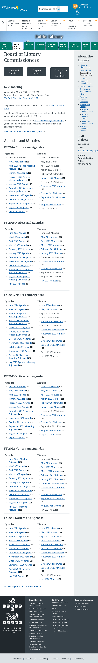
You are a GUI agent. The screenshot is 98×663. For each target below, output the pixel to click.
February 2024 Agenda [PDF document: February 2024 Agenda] (19, 327)
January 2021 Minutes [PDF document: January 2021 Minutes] (51, 548)
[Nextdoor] (19, 605)
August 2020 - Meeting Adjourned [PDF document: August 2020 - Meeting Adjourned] (20, 570)
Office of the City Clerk (59, 622)
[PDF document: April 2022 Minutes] (51, 467)
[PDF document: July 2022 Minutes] (51, 434)
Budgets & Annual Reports (86, 82)
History (83, 94)
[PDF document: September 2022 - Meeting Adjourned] (21, 428)
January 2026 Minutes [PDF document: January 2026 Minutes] (51, 178)
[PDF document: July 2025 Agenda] (18, 211)
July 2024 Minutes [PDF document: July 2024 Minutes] (49, 280)
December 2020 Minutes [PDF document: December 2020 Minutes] (52, 552)
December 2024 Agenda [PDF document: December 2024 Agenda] (20, 257)
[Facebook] (4, 605)
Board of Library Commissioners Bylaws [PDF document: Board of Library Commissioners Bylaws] (23, 131)
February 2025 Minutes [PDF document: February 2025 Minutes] (52, 249)
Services (29, 44)
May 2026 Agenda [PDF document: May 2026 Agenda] (17, 161)
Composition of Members (60, 73)
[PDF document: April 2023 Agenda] (19, 394)
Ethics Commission (58, 616)
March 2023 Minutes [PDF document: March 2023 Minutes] (51, 398)
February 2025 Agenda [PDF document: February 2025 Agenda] (19, 249)
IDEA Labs (94, 45)
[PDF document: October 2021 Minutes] (53, 494)
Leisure (14, 21)
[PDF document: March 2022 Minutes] (52, 471)
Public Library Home (5, 46)
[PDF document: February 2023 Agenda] (21, 402)
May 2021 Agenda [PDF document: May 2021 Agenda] (17, 532)
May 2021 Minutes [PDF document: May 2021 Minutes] (50, 532)
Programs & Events (52, 45)
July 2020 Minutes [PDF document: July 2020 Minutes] (49, 579)
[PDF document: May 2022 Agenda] (19, 466)
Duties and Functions (13, 72)
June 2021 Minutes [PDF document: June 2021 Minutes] (50, 528)
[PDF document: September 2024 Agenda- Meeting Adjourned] (21, 271)
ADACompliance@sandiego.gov (49, 120)
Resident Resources (29, 22)
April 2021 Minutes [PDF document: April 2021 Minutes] (50, 536)
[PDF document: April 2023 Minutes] (51, 394)
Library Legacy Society (85, 116)
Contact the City (77, 658)
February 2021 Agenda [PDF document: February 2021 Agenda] (19, 544)
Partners (83, 97)
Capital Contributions (87, 110)
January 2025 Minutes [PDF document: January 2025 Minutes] (51, 253)
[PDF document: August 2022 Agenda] (20, 433)
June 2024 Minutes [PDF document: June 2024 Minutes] (50, 305)
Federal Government (82, 609)
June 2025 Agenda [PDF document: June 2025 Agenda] (17, 233)
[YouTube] (12, 605)
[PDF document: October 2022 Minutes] (53, 422)
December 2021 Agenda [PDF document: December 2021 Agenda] (20, 486)
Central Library (63, 45)
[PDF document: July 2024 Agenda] (18, 283)
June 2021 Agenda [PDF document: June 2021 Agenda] (17, 528)
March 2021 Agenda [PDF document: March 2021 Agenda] (18, 540)
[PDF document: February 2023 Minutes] (53, 402)
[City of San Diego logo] (10, 7)
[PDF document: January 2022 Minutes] (53, 479)
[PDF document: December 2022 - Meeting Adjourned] (21, 412)
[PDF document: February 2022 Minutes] (53, 475)
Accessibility (43, 658)
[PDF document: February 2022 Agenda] (21, 478)
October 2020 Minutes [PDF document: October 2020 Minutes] (51, 563)
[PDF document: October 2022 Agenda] (20, 422)
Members (86, 78)
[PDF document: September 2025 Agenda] (22, 203)
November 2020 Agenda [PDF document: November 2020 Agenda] (20, 556)
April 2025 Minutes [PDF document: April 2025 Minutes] (50, 241)
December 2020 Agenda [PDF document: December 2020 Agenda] (20, 552)
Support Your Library (85, 105)
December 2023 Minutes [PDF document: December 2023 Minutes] (52, 329)
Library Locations (75, 45)
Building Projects (86, 86)
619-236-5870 (84, 164)
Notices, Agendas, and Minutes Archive (22, 586)
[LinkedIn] (12, 608)
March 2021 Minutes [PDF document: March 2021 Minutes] (51, 540)
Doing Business (43, 22)
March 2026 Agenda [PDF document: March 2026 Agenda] (18, 173)
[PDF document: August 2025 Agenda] (20, 207)
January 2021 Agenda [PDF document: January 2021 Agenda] (19, 548)
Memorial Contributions (87, 122)
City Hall (90, 21)
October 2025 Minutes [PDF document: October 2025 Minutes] (51, 193)
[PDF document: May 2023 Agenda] (19, 390)
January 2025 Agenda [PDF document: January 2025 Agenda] (19, 253)
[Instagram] (15, 605)
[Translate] (77, 12)
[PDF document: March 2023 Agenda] (20, 398)
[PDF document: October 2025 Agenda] (20, 199)
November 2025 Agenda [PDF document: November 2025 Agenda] (20, 195)
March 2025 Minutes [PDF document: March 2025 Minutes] (51, 245)
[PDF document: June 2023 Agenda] (19, 386)
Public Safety (74, 22)
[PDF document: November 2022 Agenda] (22, 418)
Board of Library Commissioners (86, 74)
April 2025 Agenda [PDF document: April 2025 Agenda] (17, 241)
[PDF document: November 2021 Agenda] (22, 490)
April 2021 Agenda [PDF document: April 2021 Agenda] (17, 536)
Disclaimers (17, 658)
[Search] (53, 9)
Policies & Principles (84, 101)
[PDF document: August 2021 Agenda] (20, 502)
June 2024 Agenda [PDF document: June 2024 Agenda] (17, 305)
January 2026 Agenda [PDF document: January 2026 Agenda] (19, 184)
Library (58, 21)
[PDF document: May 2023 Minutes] (51, 390)
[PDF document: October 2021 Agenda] (20, 494)
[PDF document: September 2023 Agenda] (22, 351)
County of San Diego (82, 603)
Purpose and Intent (37, 72)
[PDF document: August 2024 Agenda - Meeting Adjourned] (19, 278)
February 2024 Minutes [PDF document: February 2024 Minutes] (52, 321)
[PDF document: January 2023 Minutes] (53, 407)
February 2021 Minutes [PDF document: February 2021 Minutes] (52, 544)
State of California (81, 606)
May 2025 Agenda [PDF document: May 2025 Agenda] (17, 237)
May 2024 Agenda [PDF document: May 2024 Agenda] (17, 309)
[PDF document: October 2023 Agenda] (20, 347)
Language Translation (60, 658)
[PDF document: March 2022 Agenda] (20, 474)
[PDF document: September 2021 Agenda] (22, 498)
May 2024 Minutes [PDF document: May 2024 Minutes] (50, 309)
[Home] (3, 24)
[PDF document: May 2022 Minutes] (51, 463)
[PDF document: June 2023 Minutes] (51, 386)
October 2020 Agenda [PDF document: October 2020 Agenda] (19, 560)
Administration (85, 70)
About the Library (17, 46)
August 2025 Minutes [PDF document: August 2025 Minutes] (51, 204)
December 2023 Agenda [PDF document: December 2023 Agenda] (20, 338)
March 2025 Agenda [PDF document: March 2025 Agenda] (18, 245)
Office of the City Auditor (60, 619)
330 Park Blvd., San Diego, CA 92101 (21, 98)
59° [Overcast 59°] (24, 10)
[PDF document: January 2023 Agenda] (20, 407)
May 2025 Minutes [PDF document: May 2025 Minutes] (50, 237)
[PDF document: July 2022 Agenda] (18, 437)
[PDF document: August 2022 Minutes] (52, 430)
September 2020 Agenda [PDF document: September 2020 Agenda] (20, 564)
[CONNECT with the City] (83, 6)
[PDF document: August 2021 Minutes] (52, 505)
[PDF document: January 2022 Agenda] (20, 482)
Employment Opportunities (85, 90)
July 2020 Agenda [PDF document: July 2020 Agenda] (17, 576)
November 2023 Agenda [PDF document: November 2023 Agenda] (20, 342)
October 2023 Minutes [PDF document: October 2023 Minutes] (51, 340)
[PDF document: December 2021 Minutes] (54, 483)
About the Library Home (85, 66)
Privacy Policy (30, 658)
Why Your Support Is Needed (84, 128)
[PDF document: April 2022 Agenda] (19, 470)
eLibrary (40, 44)
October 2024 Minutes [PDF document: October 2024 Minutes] (51, 268)
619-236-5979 (24, 120)
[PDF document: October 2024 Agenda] (20, 265)
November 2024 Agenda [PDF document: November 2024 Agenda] (20, 261)
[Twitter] (8, 605)
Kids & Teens (85, 45)
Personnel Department (59, 631)
